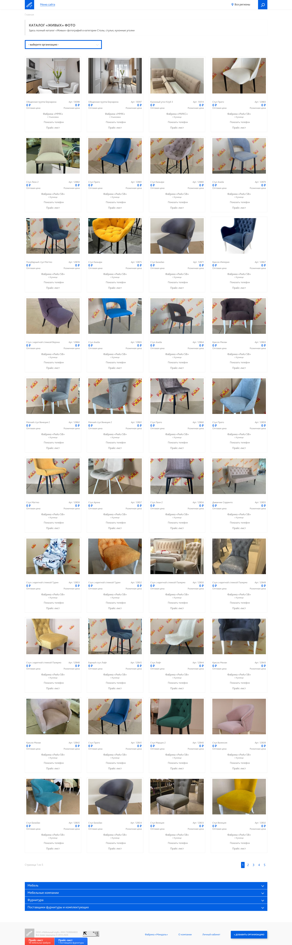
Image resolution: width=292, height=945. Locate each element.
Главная (29, 14)
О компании (185, 934)
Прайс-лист (53, 127)
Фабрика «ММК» (53, 115)
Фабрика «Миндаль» (156, 934)
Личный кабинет (211, 934)
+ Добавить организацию (249, 934)
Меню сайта (47, 4)
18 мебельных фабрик (40, 941)
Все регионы (242, 4)
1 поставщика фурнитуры (71, 941)
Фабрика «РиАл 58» (239, 115)
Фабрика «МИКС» (177, 115)
